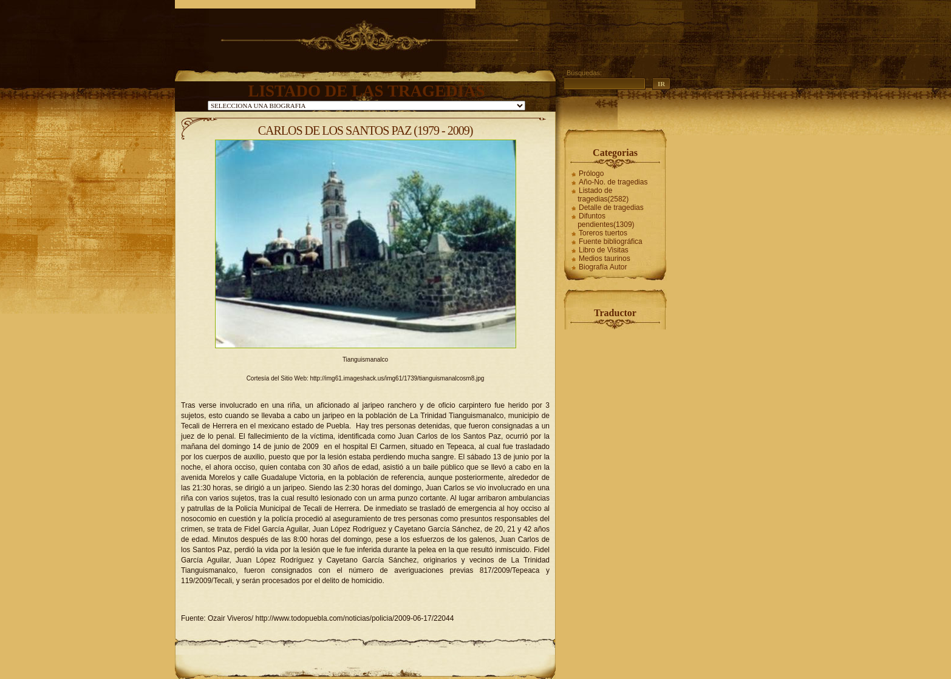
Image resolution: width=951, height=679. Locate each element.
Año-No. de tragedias (613, 182)
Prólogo (591, 173)
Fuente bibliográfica (611, 241)
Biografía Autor (603, 267)
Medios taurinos (604, 258)
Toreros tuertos (603, 233)
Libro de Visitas (604, 250)
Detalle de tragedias (611, 207)
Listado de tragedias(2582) (603, 194)
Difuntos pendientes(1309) (606, 220)
